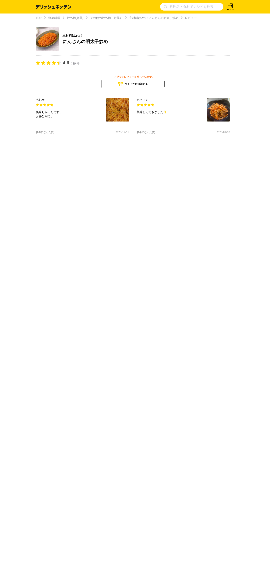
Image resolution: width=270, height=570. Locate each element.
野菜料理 (54, 18)
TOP (39, 18)
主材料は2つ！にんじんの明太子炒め (153, 18)
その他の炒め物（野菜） (106, 18)
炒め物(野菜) (75, 18)
